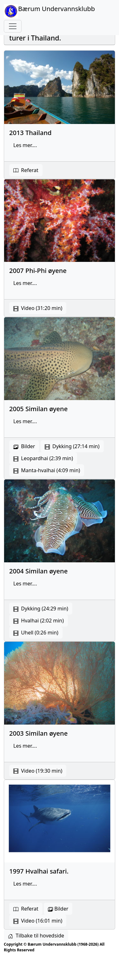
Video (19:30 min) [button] (37, 770)
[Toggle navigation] (13, 26)
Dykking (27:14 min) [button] (72, 446)
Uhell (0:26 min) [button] (35, 632)
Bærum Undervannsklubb (49, 11)
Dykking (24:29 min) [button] (40, 608)
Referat (25, 170)
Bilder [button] (58, 908)
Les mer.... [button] (25, 145)
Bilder (24, 446)
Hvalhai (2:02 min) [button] (38, 620)
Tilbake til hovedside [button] (36, 935)
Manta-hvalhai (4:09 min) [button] (46, 470)
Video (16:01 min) (37, 920)
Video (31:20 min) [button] (37, 308)
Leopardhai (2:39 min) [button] (43, 458)
